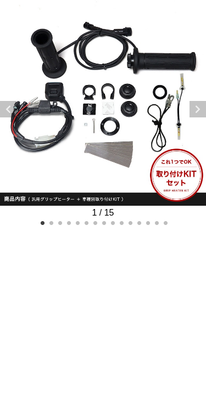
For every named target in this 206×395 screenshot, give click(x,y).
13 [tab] (147, 222)
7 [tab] (94, 222)
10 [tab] (120, 222)
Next (198, 109)
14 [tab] (156, 222)
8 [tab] (103, 222)
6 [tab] (85, 222)
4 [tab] (68, 222)
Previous (8, 109)
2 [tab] (50, 222)
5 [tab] (77, 222)
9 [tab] (112, 222)
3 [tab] (59, 222)
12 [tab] (138, 222)
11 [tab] (129, 222)
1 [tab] (41, 222)
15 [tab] (164, 222)
